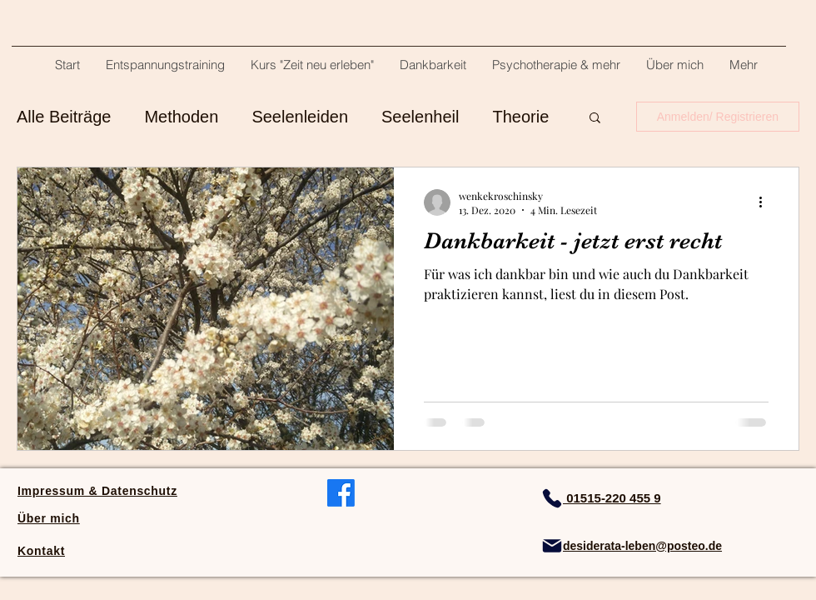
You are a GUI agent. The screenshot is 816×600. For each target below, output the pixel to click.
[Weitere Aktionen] (766, 202)
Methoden (181, 117)
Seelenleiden (299, 117)
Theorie (520, 117)
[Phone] (552, 498)
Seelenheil (420, 117)
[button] (595, 119)
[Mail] (552, 546)
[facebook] (341, 493)
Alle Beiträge (64, 117)
